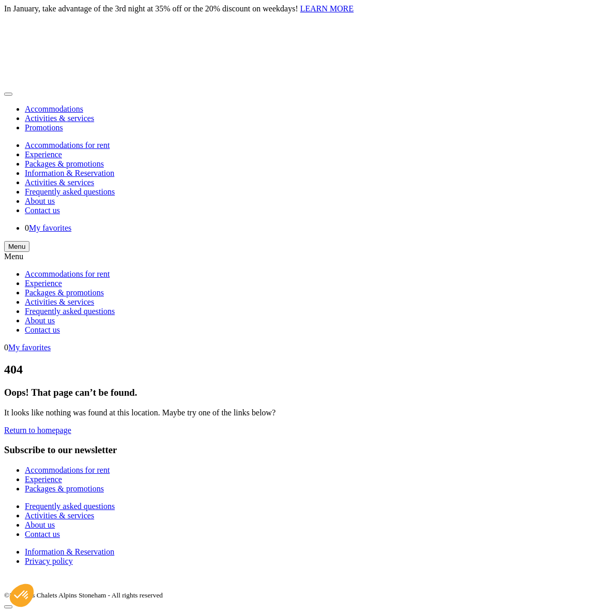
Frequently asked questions (70, 191)
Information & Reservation (69, 173)
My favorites (50, 227)
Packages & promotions (64, 163)
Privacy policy (49, 561)
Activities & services (59, 118)
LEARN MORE (327, 8)
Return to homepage (37, 430)
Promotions (44, 127)
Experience (43, 154)
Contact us (42, 210)
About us (40, 201)
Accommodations (54, 108)
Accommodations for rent (67, 145)
